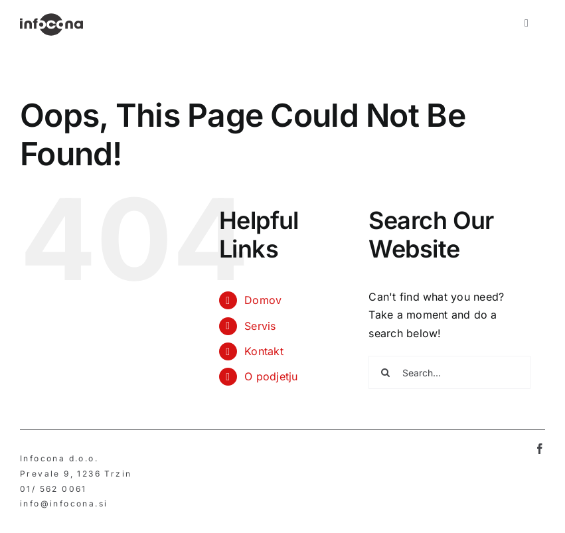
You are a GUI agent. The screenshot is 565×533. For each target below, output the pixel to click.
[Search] (385, 372)
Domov (263, 300)
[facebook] (539, 448)
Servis (260, 326)
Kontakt (263, 351)
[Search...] (449, 372)
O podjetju (270, 376)
